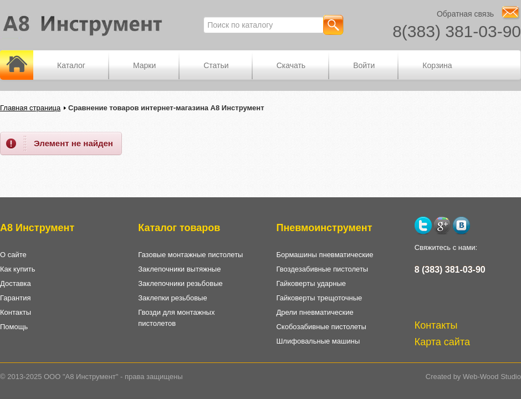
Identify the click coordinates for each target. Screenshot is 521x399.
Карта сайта (442, 341)
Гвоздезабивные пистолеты (322, 269)
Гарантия (15, 298)
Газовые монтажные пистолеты (190, 254)
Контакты (15, 312)
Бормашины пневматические (324, 254)
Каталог (71, 65)
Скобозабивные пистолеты (321, 327)
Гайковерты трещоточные (319, 298)
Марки (144, 65)
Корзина (437, 65)
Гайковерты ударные (311, 283)
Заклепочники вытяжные (179, 269)
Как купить (17, 269)
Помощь (14, 327)
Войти (364, 65)
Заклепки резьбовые (172, 298)
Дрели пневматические (314, 312)
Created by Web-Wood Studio (473, 376)
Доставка (15, 283)
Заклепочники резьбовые (180, 283)
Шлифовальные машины (318, 341)
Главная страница (30, 108)
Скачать (291, 65)
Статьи (215, 65)
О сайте (13, 254)
